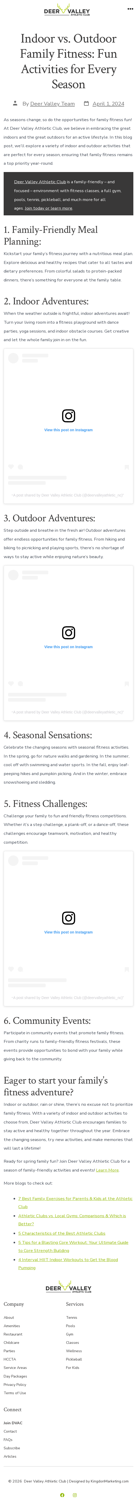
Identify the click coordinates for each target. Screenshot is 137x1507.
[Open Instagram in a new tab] (75, 1495)
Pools (70, 1325)
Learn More (107, 1170)
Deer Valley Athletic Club (40, 182)
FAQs (8, 1439)
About (9, 1317)
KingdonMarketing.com (110, 1481)
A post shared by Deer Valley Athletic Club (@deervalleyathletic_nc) (67, 495)
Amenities (12, 1325)
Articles (10, 1456)
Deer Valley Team (52, 103)
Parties (9, 1351)
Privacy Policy (15, 1384)
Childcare (11, 1342)
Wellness (74, 1351)
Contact (10, 1431)
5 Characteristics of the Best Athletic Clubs (61, 1233)
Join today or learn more (48, 208)
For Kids (72, 1367)
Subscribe (12, 1448)
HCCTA (10, 1359)
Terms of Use (15, 1393)
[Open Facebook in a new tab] (62, 1495)
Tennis (71, 1317)
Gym (69, 1334)
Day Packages (15, 1376)
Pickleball (74, 1359)
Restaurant (13, 1334)
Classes (72, 1342)
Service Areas (15, 1367)
